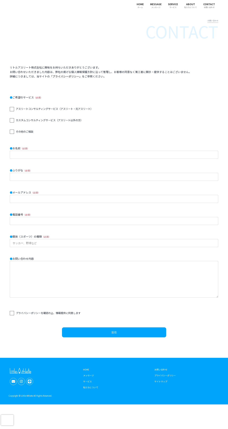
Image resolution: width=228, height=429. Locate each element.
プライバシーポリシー (165, 380)
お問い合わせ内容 (114, 281)
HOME (86, 374)
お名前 (114, 153)
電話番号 (114, 219)
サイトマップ (160, 386)
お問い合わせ (160, 374)
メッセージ (88, 380)
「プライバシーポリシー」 (66, 76)
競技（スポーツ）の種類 (114, 241)
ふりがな (114, 175)
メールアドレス (114, 197)
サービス (87, 386)
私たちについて (90, 392)
